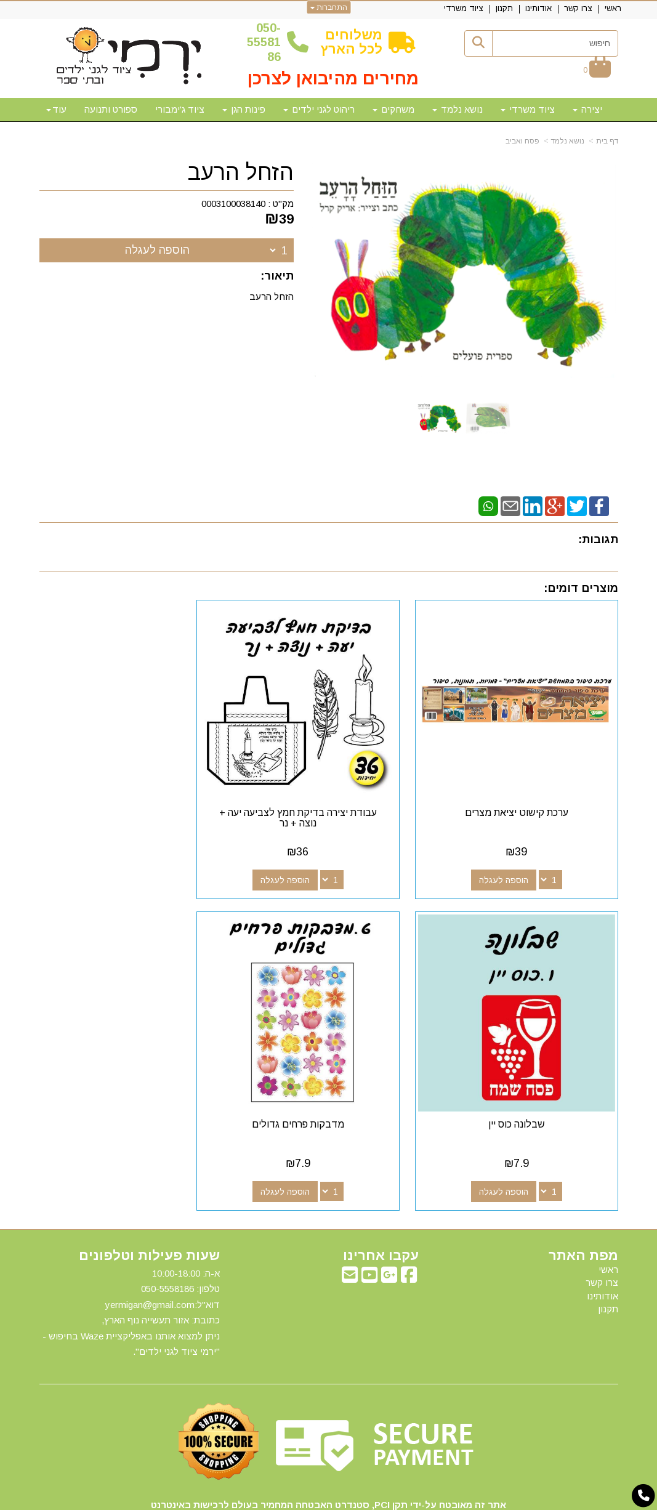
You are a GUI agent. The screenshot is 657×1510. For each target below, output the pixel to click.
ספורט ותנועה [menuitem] (110, 109)
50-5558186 (264, 42)
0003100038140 (233, 203)
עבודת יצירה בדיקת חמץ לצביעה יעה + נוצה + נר (328, 795)
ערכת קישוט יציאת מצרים (527, 790)
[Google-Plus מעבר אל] (389, 1232)
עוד (56, 109)
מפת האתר (583, 1210)
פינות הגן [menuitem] (243, 109)
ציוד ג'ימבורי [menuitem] (179, 109)
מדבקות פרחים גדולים (528, 1078)
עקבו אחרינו (381, 1210)
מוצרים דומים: (581, 588)
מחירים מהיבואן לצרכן (333, 78)
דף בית (607, 141)
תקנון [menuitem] (504, 8)
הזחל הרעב (241, 172)
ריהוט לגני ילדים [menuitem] (319, 109)
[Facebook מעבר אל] (409, 1232)
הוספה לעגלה (157, 250)
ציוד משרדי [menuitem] (463, 8)
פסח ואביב (522, 141)
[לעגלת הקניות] (597, 70)
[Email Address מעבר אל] (350, 1232)
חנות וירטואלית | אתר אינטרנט (249, 1499)
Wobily (368, 1499)
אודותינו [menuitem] (538, 8)
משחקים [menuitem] (393, 109)
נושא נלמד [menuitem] (457, 109)
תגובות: (598, 539)
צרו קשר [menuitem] (578, 8)
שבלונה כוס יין (129, 790)
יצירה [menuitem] (587, 109)
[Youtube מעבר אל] (369, 1232)
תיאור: (277, 276)
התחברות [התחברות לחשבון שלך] (328, 7)
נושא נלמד (567, 141)
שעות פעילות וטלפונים (149, 1210)
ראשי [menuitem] (613, 8)
